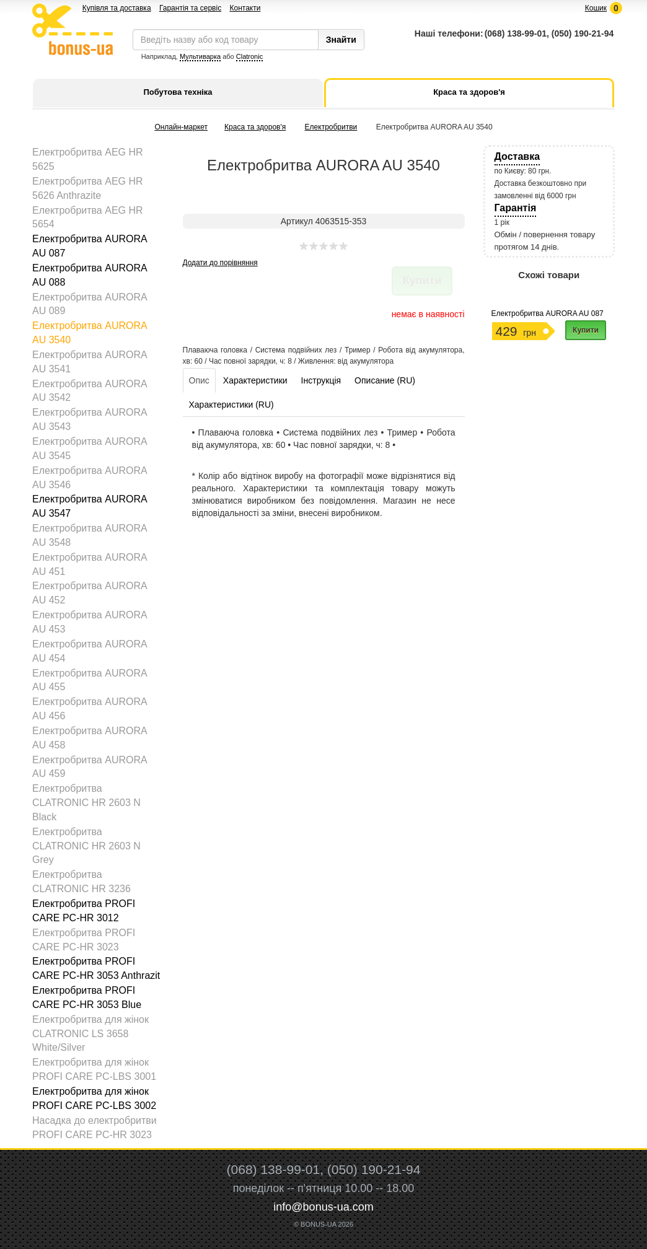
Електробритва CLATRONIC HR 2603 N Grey (86, 846)
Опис (199, 380)
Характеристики (255, 380)
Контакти (244, 8)
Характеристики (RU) (231, 405)
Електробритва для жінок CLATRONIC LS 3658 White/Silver (90, 1033)
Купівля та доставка (116, 8)
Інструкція (321, 380)
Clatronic (249, 56)
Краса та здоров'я (255, 127)
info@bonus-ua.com (323, 1207)
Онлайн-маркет (181, 127)
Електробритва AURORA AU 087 (547, 313)
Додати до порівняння (220, 262)
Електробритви (331, 127)
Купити (586, 330)
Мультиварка (200, 56)
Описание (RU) (384, 380)
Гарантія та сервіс (190, 8)
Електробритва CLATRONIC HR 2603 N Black (86, 802)
